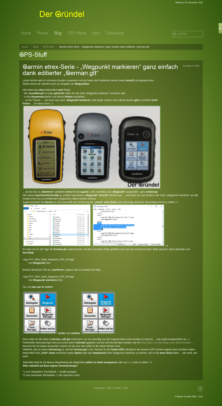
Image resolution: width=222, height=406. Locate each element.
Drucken (187, 65)
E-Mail (195, 65)
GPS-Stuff (48, 46)
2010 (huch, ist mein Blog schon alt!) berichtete (166, 342)
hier (129, 362)
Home (25, 46)
